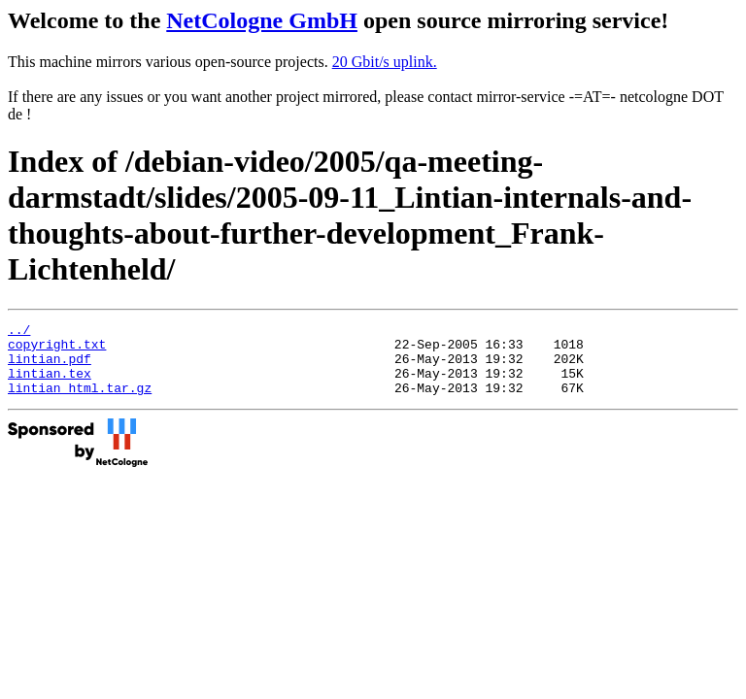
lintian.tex (49, 384)
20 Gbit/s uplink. (384, 61)
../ (19, 332)
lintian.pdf (49, 367)
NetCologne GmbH (261, 20)
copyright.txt (57, 349)
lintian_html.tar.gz (80, 402)
